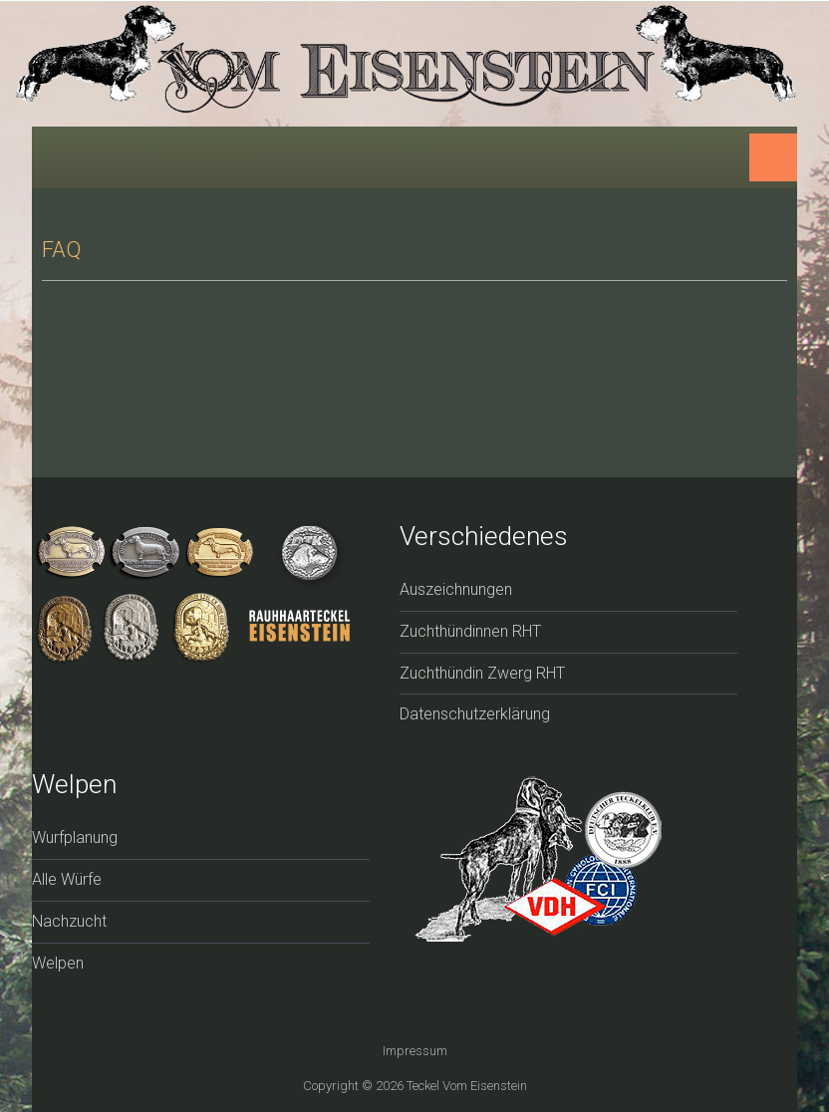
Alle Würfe (67, 879)
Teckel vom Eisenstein (467, 1085)
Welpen (58, 963)
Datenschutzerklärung (475, 713)
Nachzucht (69, 921)
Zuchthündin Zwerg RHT (482, 673)
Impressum (415, 1050)
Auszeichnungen (456, 589)
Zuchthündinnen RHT (470, 631)
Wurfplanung (75, 837)
